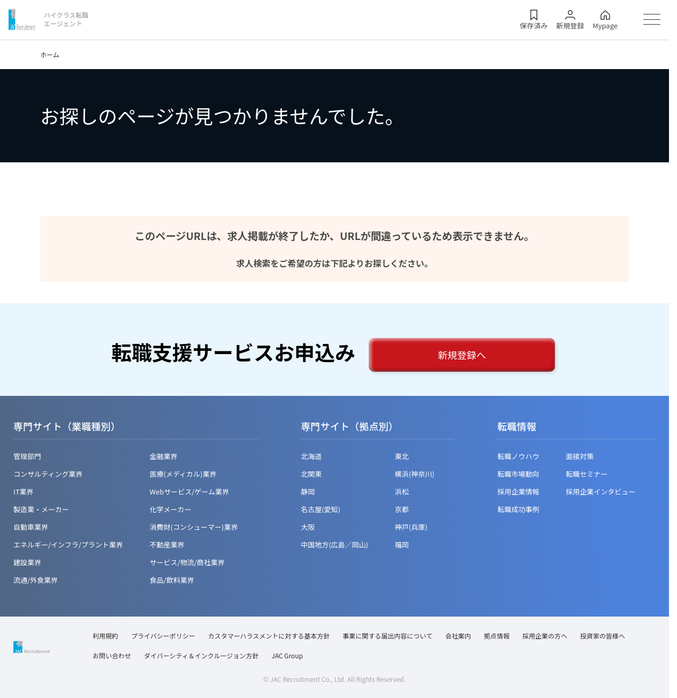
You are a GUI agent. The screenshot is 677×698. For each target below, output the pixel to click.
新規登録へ (462, 354)
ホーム (49, 54)
